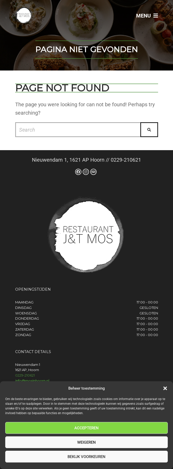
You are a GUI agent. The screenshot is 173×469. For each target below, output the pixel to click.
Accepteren (86, 428)
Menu (147, 16)
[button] (165, 388)
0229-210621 (25, 375)
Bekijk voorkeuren (86, 456)
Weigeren (86, 442)
